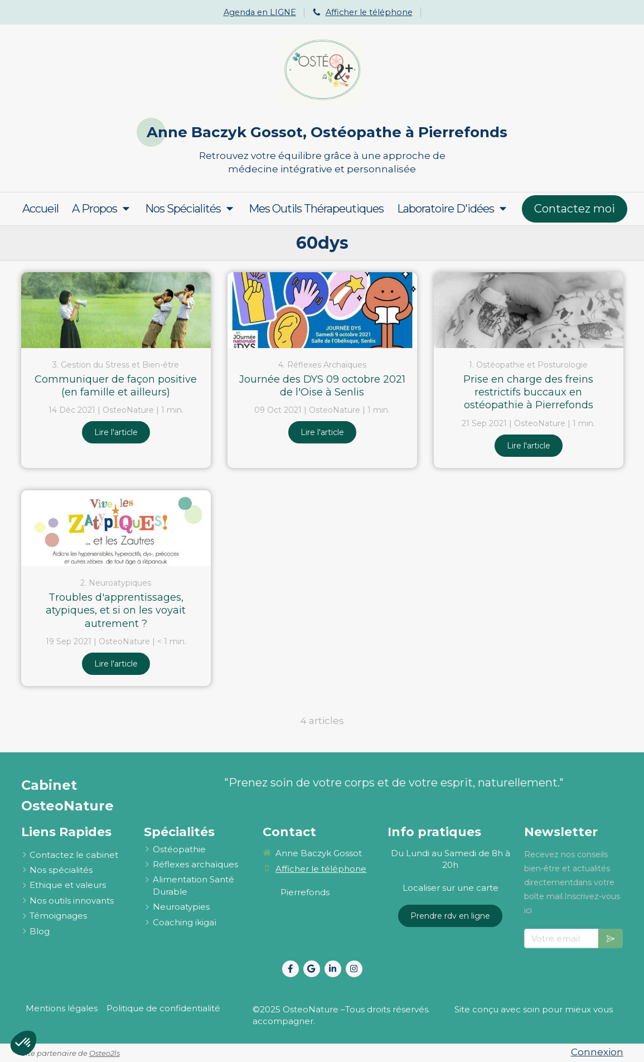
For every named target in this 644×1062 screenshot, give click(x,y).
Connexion (597, 1052)
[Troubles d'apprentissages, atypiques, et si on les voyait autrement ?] (116, 528)
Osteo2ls (104, 1053)
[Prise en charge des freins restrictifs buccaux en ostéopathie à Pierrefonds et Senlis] (528, 310)
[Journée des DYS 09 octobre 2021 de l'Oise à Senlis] (322, 310)
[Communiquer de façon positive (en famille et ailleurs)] (116, 310)
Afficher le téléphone (369, 12)
